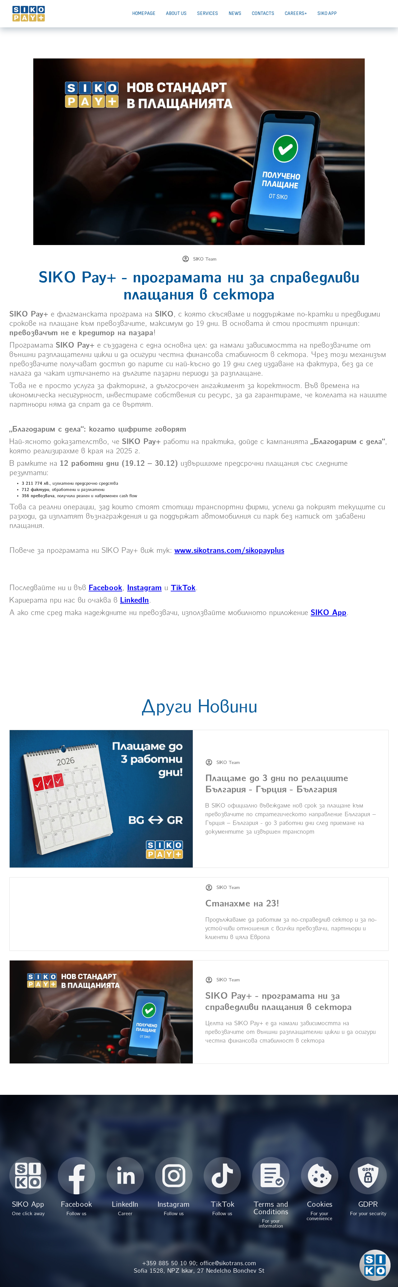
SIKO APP (327, 13)
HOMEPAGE (143, 13)
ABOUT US (176, 13)
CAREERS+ (296, 13)
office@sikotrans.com (228, 1263)
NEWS (235, 13)
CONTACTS (263, 13)
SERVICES (207, 13)
